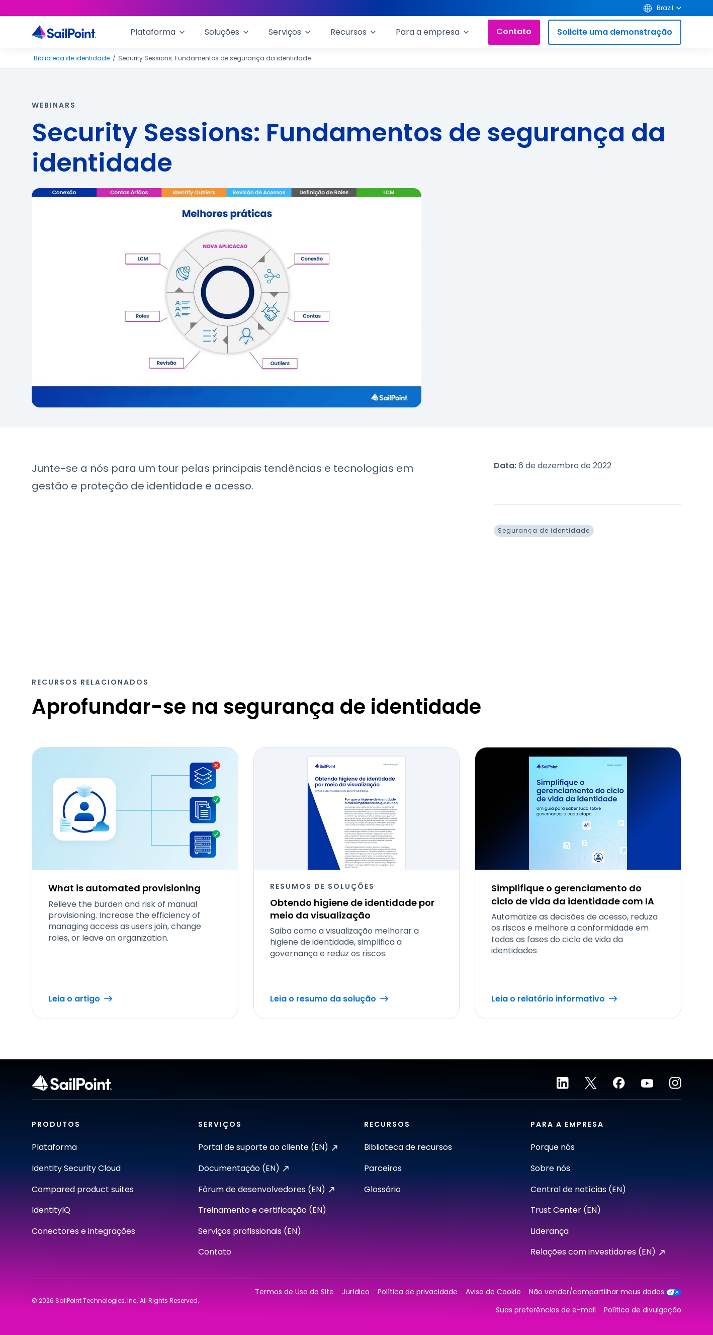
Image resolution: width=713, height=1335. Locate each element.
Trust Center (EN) (565, 1210)
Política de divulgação (642, 1310)
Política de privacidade (418, 1292)
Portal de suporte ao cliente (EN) (267, 1147)
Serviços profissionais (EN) (249, 1231)
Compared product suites (83, 1189)
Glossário (382, 1189)
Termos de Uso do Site (294, 1292)
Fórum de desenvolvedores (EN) (266, 1189)
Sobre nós (550, 1168)
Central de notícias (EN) (578, 1189)
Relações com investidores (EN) (597, 1252)
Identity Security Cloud (76, 1168)
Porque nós (552, 1147)
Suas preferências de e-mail (546, 1310)
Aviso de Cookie (493, 1292)
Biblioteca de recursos (408, 1147)
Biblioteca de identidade (72, 58)
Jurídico (356, 1292)
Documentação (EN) (243, 1168)
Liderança (549, 1231)
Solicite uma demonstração (614, 32)
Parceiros (383, 1168)
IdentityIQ (51, 1210)
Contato (513, 31)
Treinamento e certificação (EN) (262, 1210)
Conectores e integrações (83, 1231)
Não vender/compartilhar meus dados (605, 1292)
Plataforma (54, 1147)
